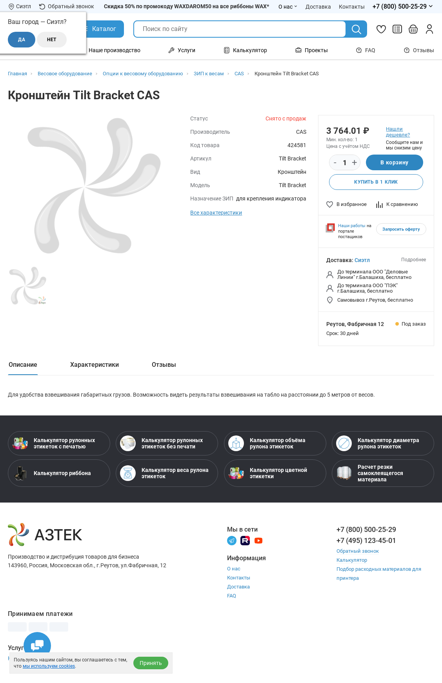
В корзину (394, 162)
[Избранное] (381, 29)
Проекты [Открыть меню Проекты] (311, 50)
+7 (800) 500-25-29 (366, 529)
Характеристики (94, 364)
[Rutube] (245, 540)
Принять (151, 663)
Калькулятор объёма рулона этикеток (267, 443)
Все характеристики (216, 212)
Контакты (238, 578)
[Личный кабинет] (429, 29)
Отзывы (419, 50)
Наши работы (352, 225)
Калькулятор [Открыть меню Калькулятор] (245, 50)
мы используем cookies (49, 666)
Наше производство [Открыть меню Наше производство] (109, 50)
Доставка (238, 587)
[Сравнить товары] (397, 29)
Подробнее (413, 259)
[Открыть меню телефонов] (403, 7)
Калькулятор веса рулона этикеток (164, 473)
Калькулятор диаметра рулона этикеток (377, 443)
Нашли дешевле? (398, 132)
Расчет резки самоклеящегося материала (369, 473)
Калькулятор (352, 560)
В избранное (346, 204)
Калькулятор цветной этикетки (267, 473)
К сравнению (397, 204)
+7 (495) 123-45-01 (366, 540)
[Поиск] (356, 29)
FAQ (365, 50)
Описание (23, 364)
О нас (233, 569)
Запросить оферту (401, 229)
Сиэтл (362, 260)
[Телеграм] (231, 540)
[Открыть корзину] (413, 29)
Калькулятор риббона (51, 473)
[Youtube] (258, 540)
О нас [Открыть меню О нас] (288, 7)
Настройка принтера (34, 658)
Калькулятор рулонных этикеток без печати (161, 443)
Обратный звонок (66, 6)
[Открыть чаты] (37, 645)
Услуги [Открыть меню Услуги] (181, 50)
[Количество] (344, 163)
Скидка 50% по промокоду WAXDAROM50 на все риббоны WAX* (186, 6)
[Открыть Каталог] (98, 29)
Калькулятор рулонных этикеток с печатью (53, 443)
